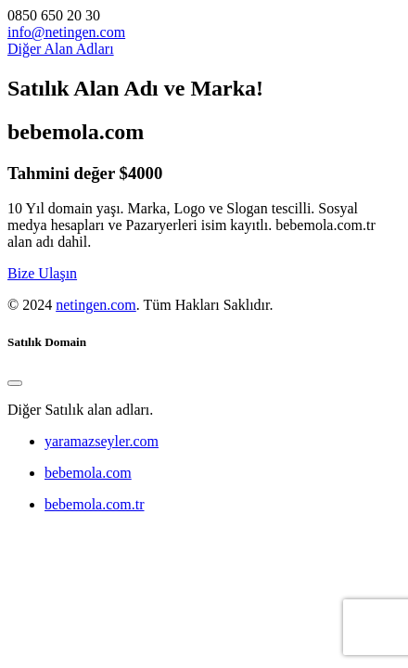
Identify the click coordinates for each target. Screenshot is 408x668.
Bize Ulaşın (42, 273)
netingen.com (96, 305)
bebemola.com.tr (95, 504)
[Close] (14, 383)
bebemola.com (88, 473)
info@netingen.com (66, 32)
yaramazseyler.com (102, 441)
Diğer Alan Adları (60, 49)
